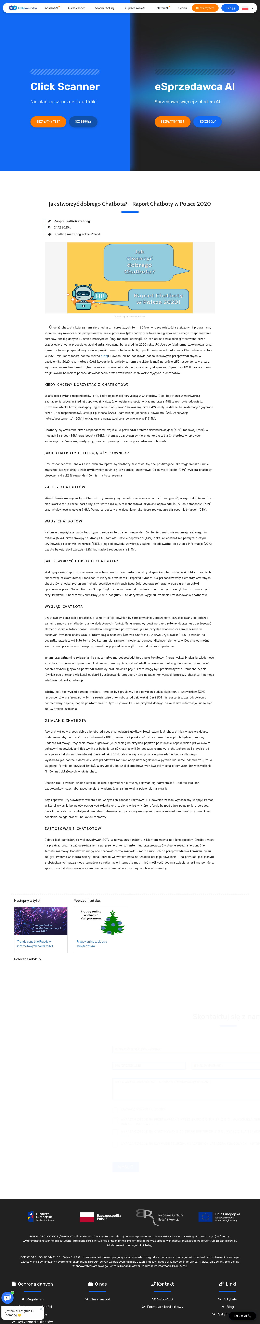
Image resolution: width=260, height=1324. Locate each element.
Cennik (182, 8)
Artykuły (230, 1301)
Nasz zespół (100, 1301)
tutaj (104, 356)
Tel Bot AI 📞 (242, 1316)
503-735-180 (162, 1301)
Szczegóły (83, 121)
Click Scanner (76, 8)
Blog (230, 1309)
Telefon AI (161, 8)
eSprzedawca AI (135, 8)
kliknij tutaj (144, 1247)
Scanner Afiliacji (105, 8)
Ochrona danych (35, 1285)
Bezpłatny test (205, 8)
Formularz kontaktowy (165, 1309)
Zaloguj (230, 8)
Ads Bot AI (51, 8)
